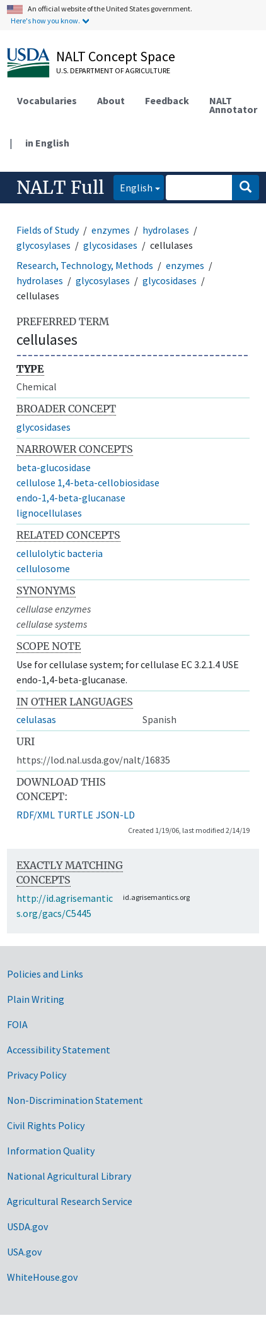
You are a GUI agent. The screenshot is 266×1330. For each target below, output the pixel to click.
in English (47, 142)
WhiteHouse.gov (42, 1277)
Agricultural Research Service (69, 1201)
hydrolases (165, 230)
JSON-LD (115, 814)
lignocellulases (49, 512)
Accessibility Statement (58, 1049)
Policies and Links (45, 974)
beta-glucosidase (53, 467)
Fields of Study (47, 230)
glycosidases (110, 245)
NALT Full (60, 187)
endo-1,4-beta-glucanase (70, 497)
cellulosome (43, 568)
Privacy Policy (36, 1075)
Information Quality (51, 1150)
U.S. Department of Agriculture (113, 70)
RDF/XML (35, 814)
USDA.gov (27, 1226)
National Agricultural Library (69, 1176)
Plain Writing (35, 999)
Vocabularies (47, 100)
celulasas (36, 719)
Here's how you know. (45, 20)
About (111, 100)
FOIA (17, 1024)
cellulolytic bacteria (59, 553)
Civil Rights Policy (45, 1125)
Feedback (167, 100)
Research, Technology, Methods (84, 265)
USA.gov (24, 1251)
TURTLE (75, 814)
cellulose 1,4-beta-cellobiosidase (87, 482)
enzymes (110, 230)
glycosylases (43, 245)
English (133, 186)
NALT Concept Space (115, 56)
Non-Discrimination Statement (75, 1100)
